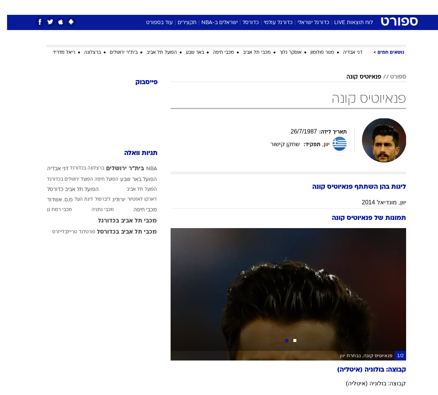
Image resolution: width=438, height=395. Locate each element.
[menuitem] (333, 7)
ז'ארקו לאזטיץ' (135, 199)
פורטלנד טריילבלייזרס (66, 232)
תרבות (292, 6)
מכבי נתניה (96, 210)
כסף (251, 6)
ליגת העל (76, 199)
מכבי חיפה (216, 52)
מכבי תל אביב (250, 52)
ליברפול (95, 199)
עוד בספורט (152, 22)
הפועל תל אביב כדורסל (66, 189)
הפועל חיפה (99, 179)
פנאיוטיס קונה (356, 77)
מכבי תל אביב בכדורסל (120, 232)
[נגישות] (10, 6)
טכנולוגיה (162, 6)
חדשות (337, 6)
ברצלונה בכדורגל (80, 168)
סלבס (270, 6)
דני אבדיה (345, 52)
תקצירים (180, 22)
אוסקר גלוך (283, 52)
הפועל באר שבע (131, 179)
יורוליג (111, 200)
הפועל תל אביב (154, 52)
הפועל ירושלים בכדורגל (63, 179)
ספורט (314, 6)
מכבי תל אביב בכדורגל (120, 221)
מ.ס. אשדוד (53, 200)
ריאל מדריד (57, 52)
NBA (144, 169)
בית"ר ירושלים (117, 52)
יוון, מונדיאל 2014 (377, 202)
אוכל (233, 6)
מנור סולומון (315, 52)
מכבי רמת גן (52, 210)
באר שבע (188, 52)
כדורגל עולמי (271, 22)
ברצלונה (85, 52)
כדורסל (244, 22)
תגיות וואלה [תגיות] (134, 153)
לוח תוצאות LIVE (346, 22)
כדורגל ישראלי (306, 22)
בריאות (211, 6)
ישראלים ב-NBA (212, 22)
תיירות (188, 6)
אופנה (137, 6)
